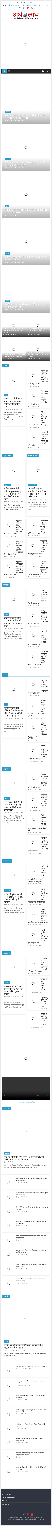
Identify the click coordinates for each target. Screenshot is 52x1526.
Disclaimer (5, 1501)
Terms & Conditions (8, 1498)
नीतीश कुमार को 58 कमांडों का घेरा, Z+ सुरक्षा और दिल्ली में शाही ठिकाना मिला (25, 164)
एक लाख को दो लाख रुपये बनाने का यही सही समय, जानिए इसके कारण (13, 990)
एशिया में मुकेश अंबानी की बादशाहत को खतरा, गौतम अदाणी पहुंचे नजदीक (13, 898)
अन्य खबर (8, 112)
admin (19, 120)
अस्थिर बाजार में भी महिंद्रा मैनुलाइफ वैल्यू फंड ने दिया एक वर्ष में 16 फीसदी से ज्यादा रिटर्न (12, 493)
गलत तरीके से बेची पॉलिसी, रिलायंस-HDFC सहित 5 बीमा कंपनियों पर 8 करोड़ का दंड (14, 711)
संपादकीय (7, 982)
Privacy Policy (6, 1494)
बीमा (6, 704)
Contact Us (5, 1504)
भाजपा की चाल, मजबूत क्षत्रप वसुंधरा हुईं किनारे (44, 984)
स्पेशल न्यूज (7, 890)
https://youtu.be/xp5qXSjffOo (26, 1102)
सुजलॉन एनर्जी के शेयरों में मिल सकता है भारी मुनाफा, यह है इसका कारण (26, 211)
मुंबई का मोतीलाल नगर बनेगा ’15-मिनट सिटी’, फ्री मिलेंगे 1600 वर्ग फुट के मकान (28, 5)
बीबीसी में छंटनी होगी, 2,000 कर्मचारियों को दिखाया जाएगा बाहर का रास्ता (26, 258)
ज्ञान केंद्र (6, 1341)
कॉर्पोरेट (7, 253)
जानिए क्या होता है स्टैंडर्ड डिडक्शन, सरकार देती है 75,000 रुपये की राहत (23, 1346)
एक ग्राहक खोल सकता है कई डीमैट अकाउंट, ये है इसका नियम (32, 1366)
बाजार (7, 206)
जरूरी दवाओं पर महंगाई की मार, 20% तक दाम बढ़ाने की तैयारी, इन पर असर (26, 305)
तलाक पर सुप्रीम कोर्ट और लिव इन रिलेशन (44, 1000)
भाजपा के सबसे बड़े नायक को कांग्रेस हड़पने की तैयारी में (44, 1019)
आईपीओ (7, 798)
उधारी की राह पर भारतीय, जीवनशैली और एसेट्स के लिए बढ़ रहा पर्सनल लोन (37, 492)
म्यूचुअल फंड (7, 485)
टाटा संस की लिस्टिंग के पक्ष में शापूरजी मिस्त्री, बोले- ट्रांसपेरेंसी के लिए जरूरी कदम (13, 806)
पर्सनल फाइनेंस (32, 485)
